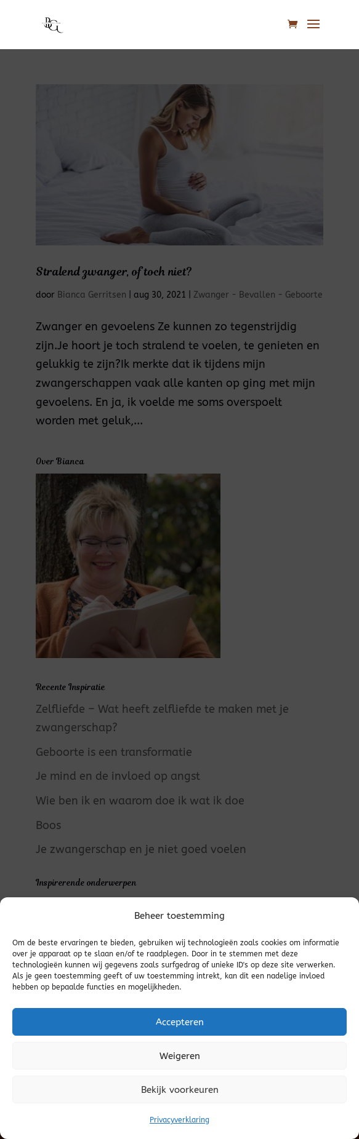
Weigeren (179, 1056)
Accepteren (180, 1022)
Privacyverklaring (179, 1120)
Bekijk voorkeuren (180, 1089)
